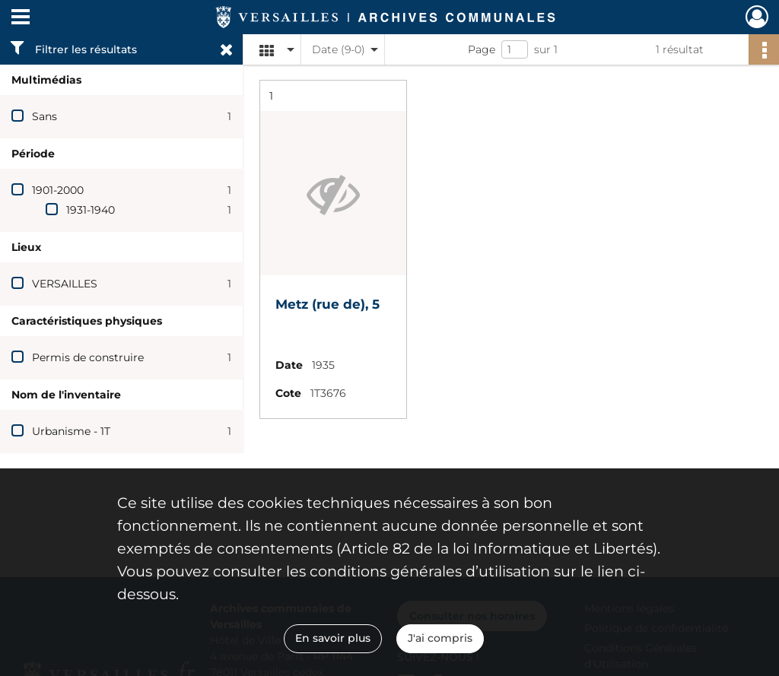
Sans (44, 116)
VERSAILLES (64, 283)
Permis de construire (88, 357)
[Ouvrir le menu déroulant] (20, 18)
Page (481, 49)
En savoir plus (332, 638)
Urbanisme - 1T (71, 431)
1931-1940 (90, 210)
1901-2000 (58, 190)
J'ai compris (440, 638)
